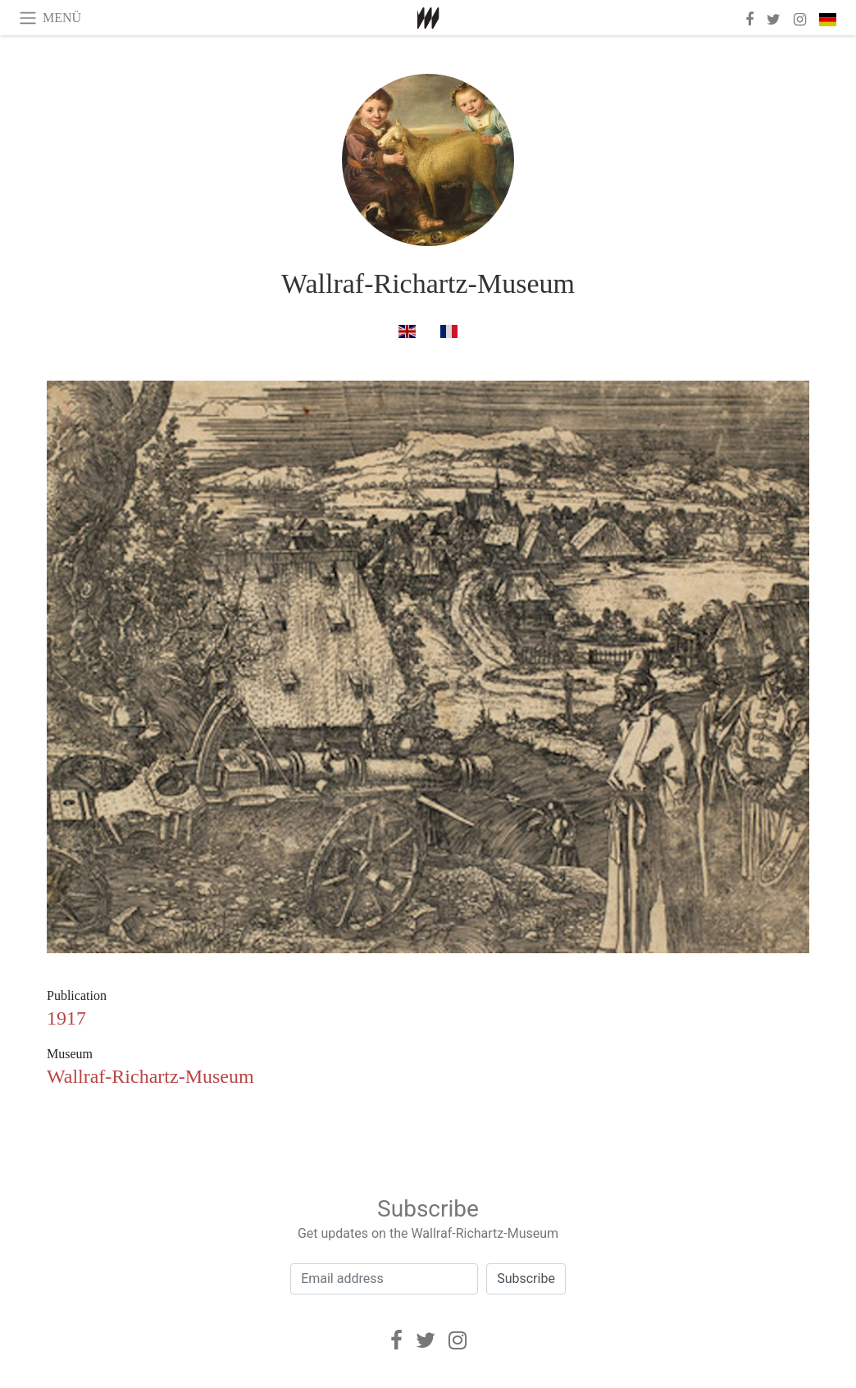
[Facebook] (396, 1340)
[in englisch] (407, 331)
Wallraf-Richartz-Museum (428, 283)
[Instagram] (457, 1340)
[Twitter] (425, 1340)
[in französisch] (449, 331)
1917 (66, 1018)
